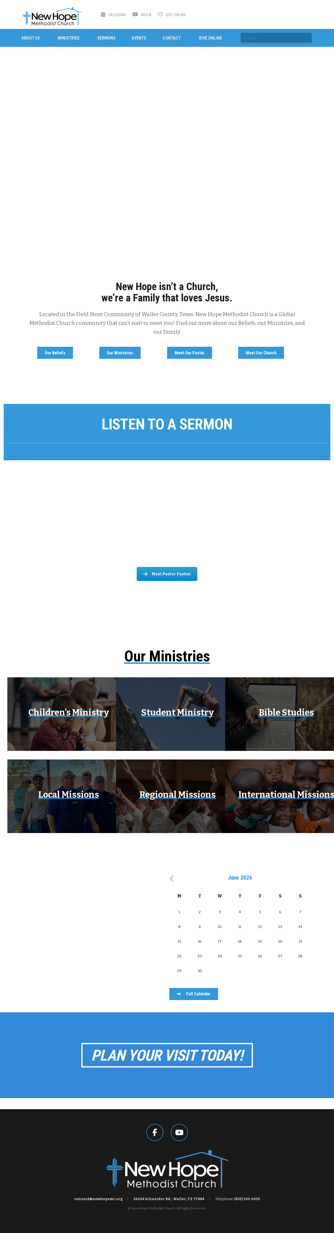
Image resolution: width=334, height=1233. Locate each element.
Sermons (106, 37)
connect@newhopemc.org (98, 1199)
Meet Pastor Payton (167, 574)
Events (139, 37)
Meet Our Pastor (189, 352)
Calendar (113, 15)
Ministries (69, 37)
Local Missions (68, 794)
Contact (172, 37)
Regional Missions (177, 794)
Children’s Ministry (68, 712)
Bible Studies (286, 712)
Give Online (172, 15)
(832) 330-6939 (247, 1199)
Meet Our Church (261, 352)
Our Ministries (120, 352)
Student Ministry (177, 712)
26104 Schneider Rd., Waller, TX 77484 (169, 1199)
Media (141, 15)
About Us (31, 37)
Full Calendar (193, 993)
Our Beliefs (55, 352)
